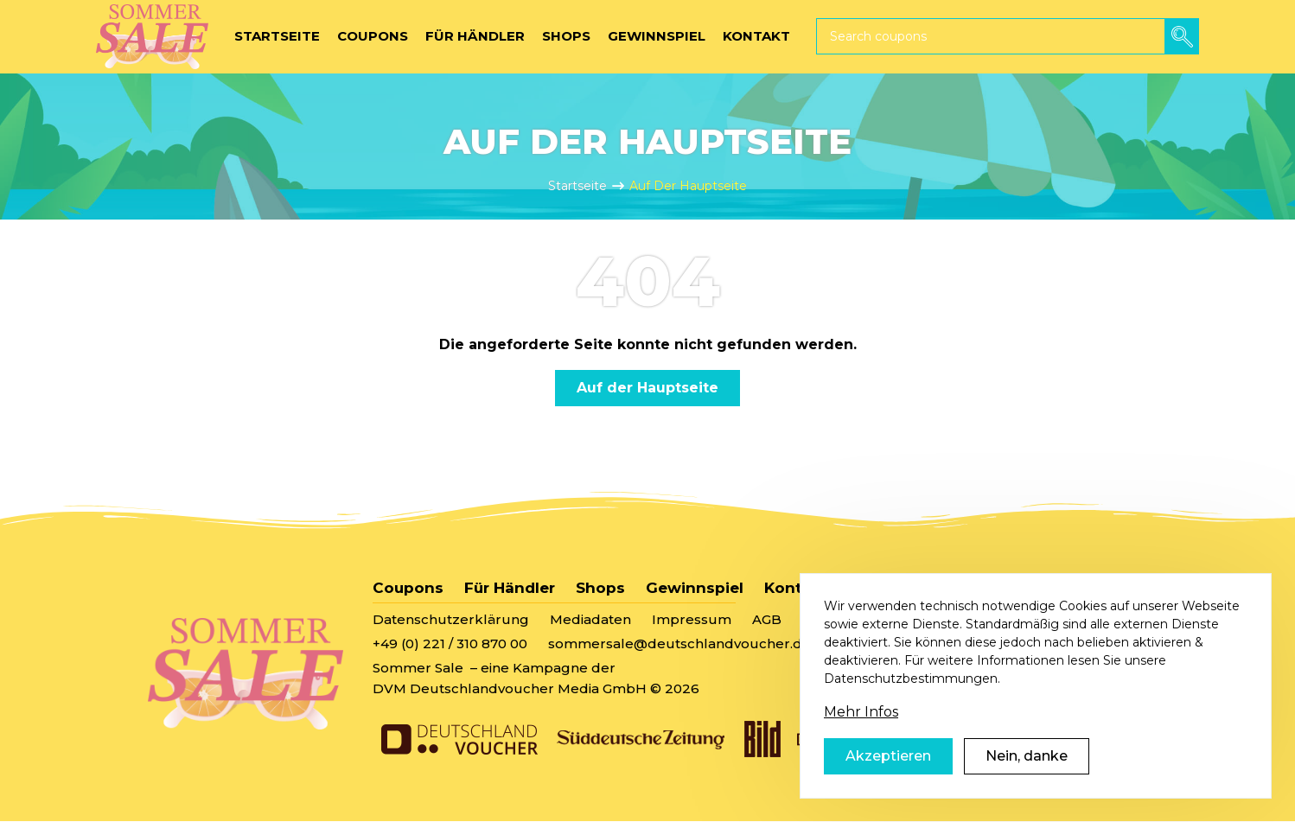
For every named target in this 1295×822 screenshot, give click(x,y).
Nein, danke (1027, 756)
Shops (600, 587)
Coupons (408, 587)
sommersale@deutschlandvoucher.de (679, 643)
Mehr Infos (861, 712)
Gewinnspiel (694, 587)
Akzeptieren (888, 756)
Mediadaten (590, 619)
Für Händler (509, 587)
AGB (766, 619)
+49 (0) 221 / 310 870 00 (450, 643)
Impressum (691, 619)
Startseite (577, 186)
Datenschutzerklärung (451, 619)
